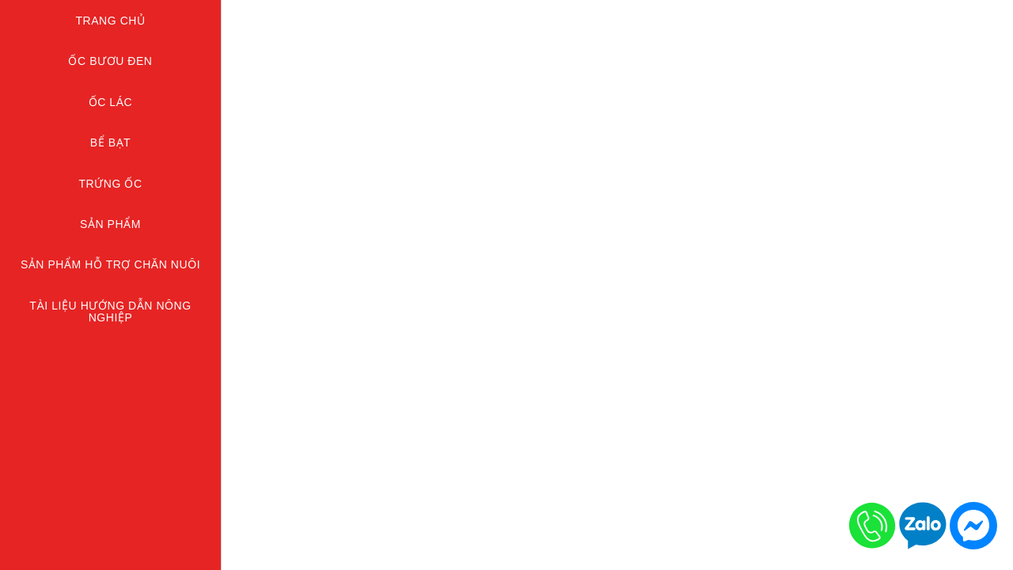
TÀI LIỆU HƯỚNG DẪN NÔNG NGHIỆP (110, 311)
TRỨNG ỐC (110, 183)
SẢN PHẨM (110, 224)
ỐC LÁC (111, 102)
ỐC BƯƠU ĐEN (110, 61)
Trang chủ (110, 20)
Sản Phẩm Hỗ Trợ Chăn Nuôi (110, 264)
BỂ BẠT (110, 142)
